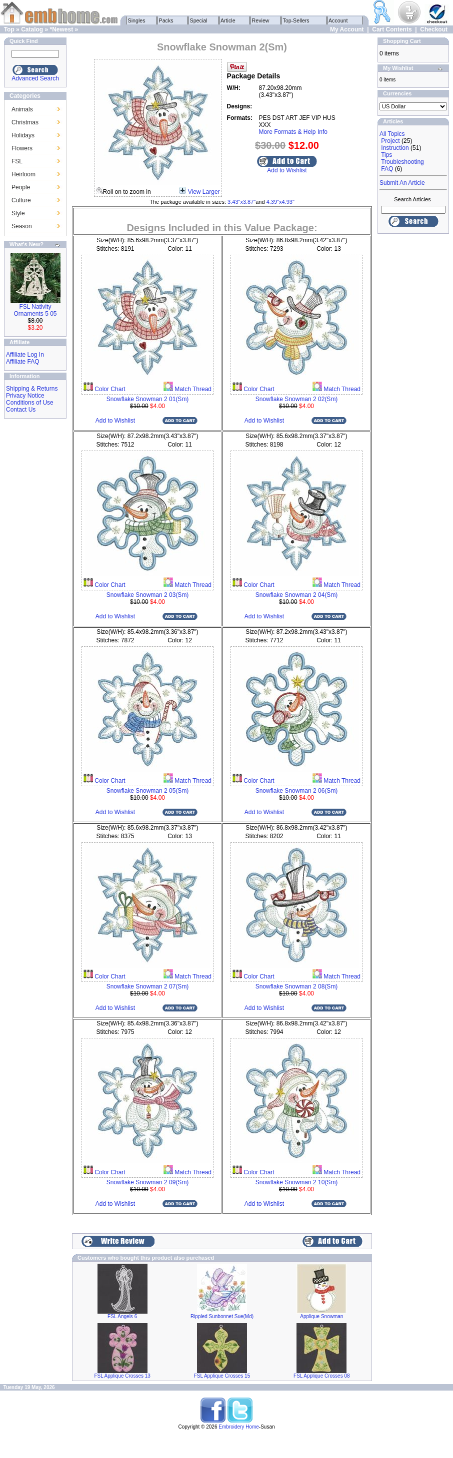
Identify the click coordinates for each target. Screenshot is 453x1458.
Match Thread (192, 389)
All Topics (392, 133)
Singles (136, 20)
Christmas (25, 122)
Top (9, 29)
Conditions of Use (30, 402)
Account (339, 20)
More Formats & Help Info (293, 131)
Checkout (434, 29)
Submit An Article (402, 182)
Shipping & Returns (32, 388)
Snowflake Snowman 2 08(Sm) (297, 986)
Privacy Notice (25, 395)
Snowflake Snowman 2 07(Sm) (147, 986)
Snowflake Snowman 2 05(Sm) (147, 790)
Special (198, 20)
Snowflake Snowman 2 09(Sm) (147, 1182)
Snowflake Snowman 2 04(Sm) (297, 594)
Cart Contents (392, 29)
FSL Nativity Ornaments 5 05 (35, 310)
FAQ (387, 168)
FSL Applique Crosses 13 (122, 1376)
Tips (386, 154)
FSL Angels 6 (122, 1316)
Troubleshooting (402, 161)
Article (228, 20)
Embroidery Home (238, 1427)
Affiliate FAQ (22, 361)
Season (22, 226)
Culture (21, 200)
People (21, 187)
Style (18, 213)
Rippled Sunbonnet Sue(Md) (222, 1316)
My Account (347, 29)
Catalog (32, 29)
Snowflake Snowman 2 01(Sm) (147, 399)
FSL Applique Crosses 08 (322, 1376)
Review (260, 20)
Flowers (22, 148)
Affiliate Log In (25, 354)
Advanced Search (35, 78)
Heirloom (24, 174)
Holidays (23, 135)
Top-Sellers (296, 20)
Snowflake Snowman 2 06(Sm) (297, 790)
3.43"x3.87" (242, 202)
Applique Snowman (321, 1316)
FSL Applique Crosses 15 (222, 1376)
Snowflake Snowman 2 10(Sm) (297, 1182)
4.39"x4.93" (280, 202)
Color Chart (109, 389)
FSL (17, 161)
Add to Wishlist (286, 170)
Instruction (394, 147)
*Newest (61, 29)
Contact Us (21, 409)
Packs (166, 20)
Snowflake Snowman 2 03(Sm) (147, 594)
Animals (22, 109)
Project (390, 140)
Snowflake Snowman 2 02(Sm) (297, 399)
